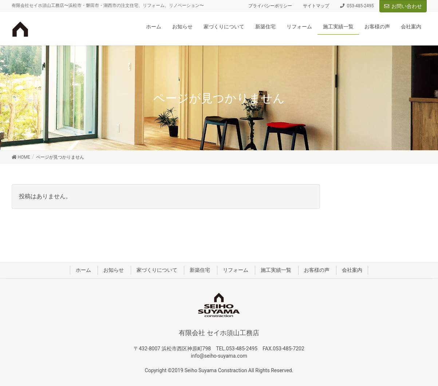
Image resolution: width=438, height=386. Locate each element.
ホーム (83, 270)
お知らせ (113, 270)
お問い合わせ (403, 6)
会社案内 (352, 270)
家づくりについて (157, 270)
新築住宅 (200, 270)
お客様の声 (317, 270)
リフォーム (235, 270)
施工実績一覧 (276, 270)
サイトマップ (316, 5)
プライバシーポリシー (270, 5)
